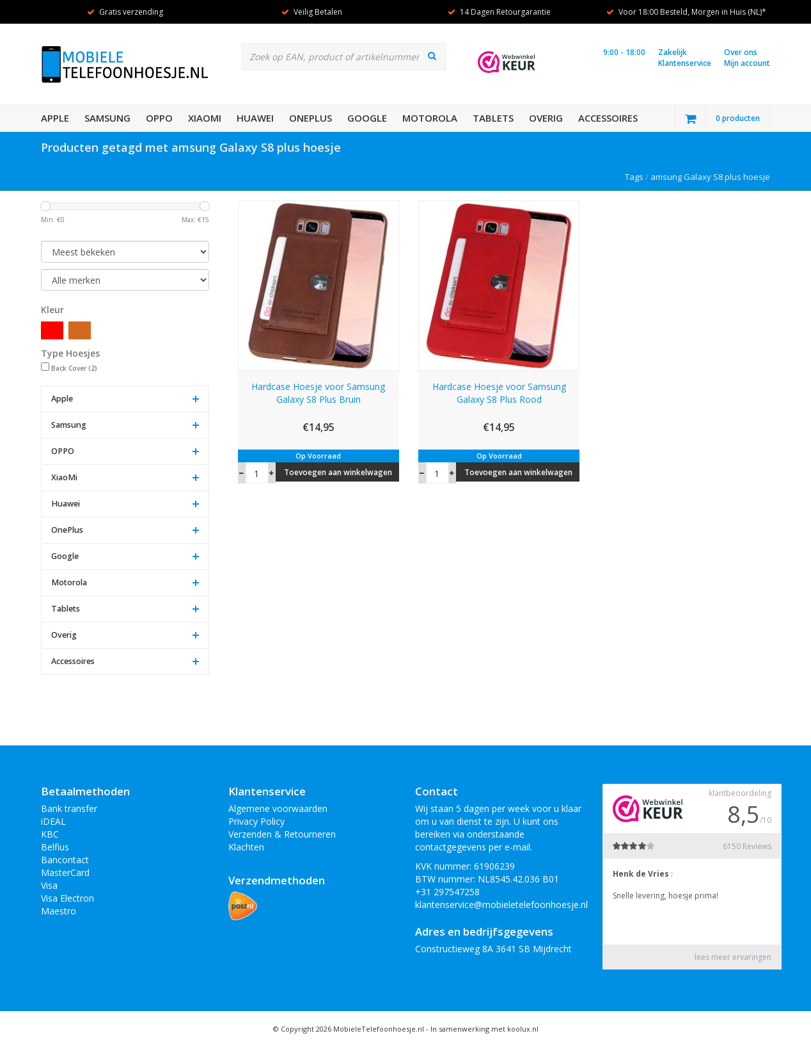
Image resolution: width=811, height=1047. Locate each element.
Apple (55, 117)
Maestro (58, 911)
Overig (546, 117)
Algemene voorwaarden (277, 808)
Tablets (493, 117)
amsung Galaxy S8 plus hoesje (710, 177)
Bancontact (65, 860)
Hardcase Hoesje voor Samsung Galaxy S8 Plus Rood (499, 392)
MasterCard (65, 872)
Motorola (429, 117)
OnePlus (310, 117)
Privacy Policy (256, 821)
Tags (634, 177)
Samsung (107, 117)
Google (367, 117)
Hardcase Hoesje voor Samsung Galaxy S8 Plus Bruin (318, 392)
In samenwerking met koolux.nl (484, 1029)
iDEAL (53, 821)
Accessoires (608, 117)
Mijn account (747, 63)
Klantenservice (684, 63)
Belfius (55, 847)
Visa (49, 885)
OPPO (159, 117)
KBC (50, 834)
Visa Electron (67, 898)
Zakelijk (672, 52)
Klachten (246, 847)
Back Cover (74, 368)
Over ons (740, 52)
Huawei (255, 117)
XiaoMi (204, 117)
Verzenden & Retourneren (282, 834)
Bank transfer (69, 808)
